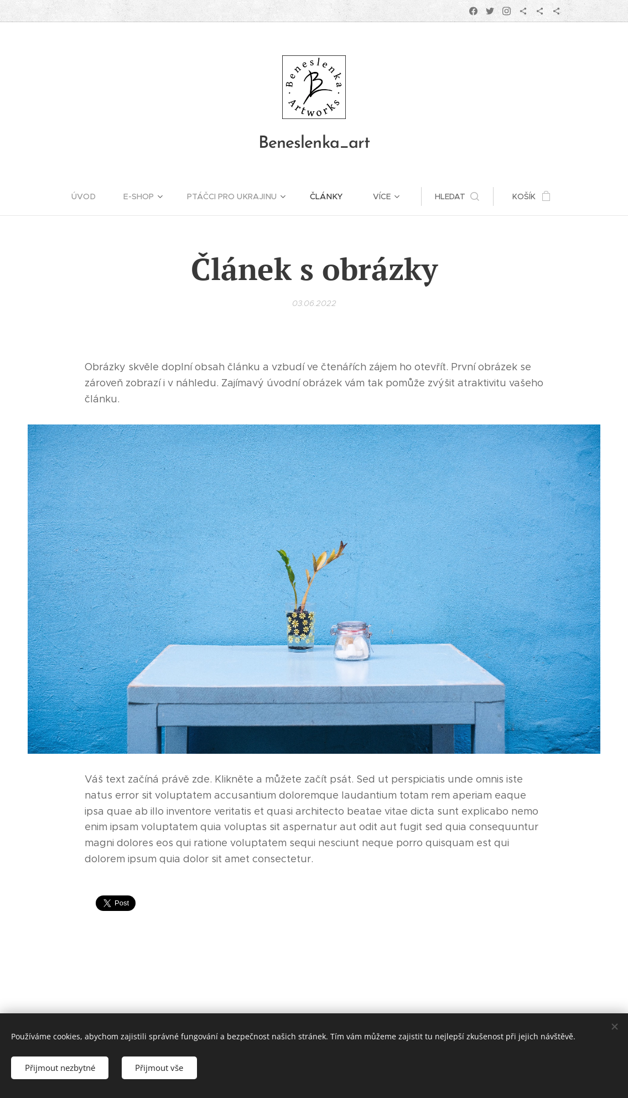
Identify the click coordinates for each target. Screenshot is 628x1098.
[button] (455, 196)
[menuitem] (92, 196)
